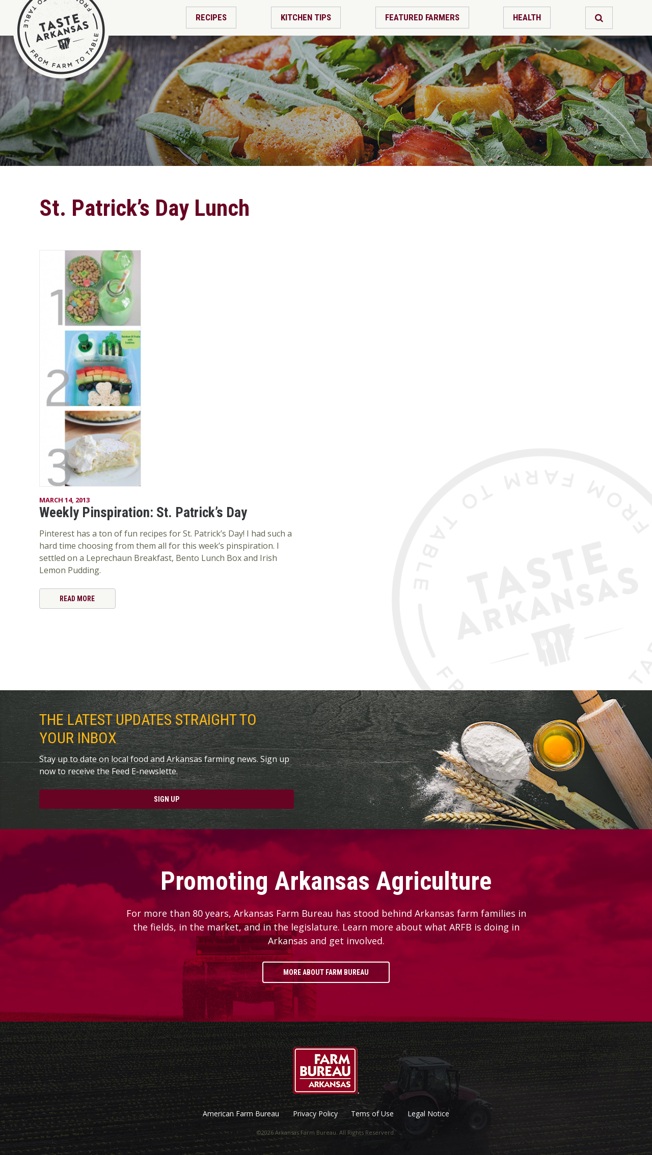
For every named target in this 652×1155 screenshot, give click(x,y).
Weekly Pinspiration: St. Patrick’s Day (143, 512)
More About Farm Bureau (326, 972)
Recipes (211, 17)
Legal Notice (428, 1113)
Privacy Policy (315, 1113)
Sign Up (166, 799)
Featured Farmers (422, 17)
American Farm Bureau (241, 1113)
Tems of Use (372, 1113)
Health (527, 17)
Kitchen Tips (306, 17)
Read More (77, 599)
